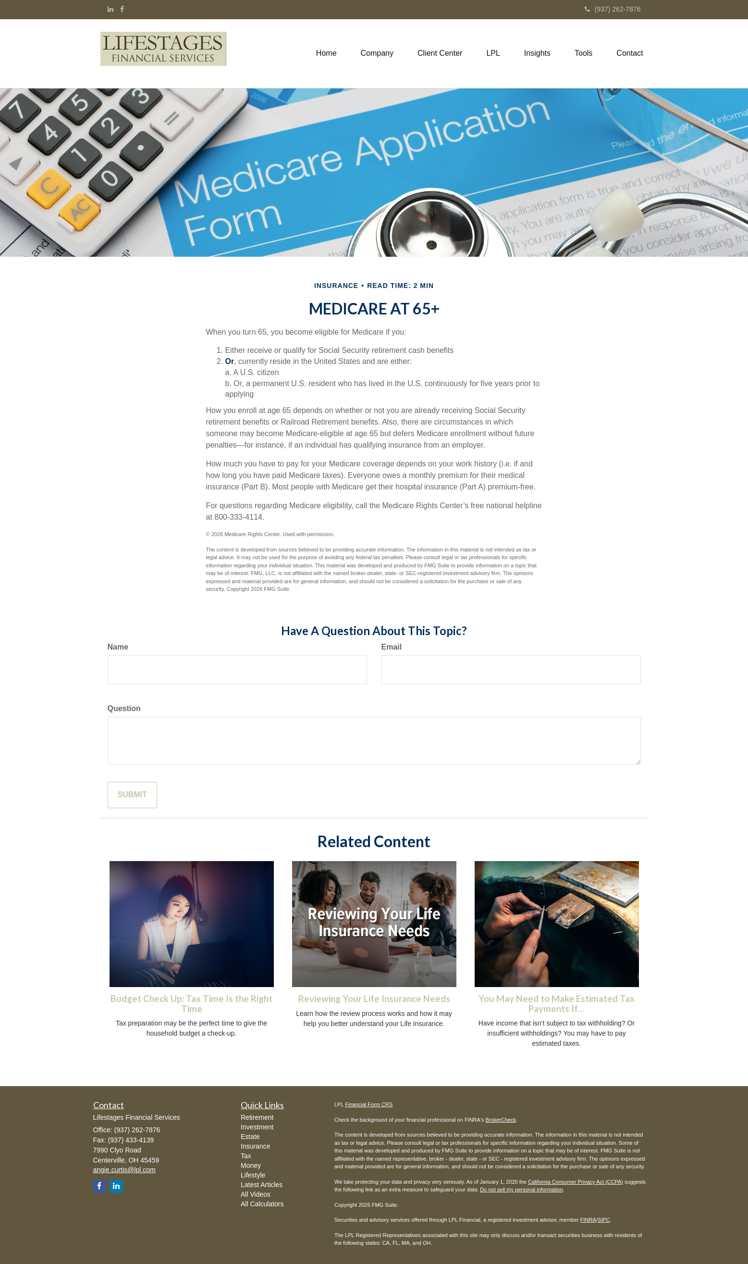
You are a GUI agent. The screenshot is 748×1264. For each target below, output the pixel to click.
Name (118, 647)
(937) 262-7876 (613, 9)
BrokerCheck (501, 1120)
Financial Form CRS (368, 1104)
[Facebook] (122, 9)
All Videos (255, 1194)
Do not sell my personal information (521, 1189)
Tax (246, 1156)
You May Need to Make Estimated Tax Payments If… (556, 1003)
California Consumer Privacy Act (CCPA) (575, 1182)
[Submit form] (132, 795)
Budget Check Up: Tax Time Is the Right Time (191, 1003)
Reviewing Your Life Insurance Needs (374, 998)
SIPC (604, 1220)
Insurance (255, 1146)
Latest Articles (261, 1185)
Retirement (257, 1117)
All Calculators (262, 1204)
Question (124, 708)
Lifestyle (253, 1175)
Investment (257, 1127)
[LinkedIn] (110, 9)
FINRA (588, 1220)
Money (251, 1165)
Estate (250, 1136)
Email (391, 647)
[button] (377, 53)
